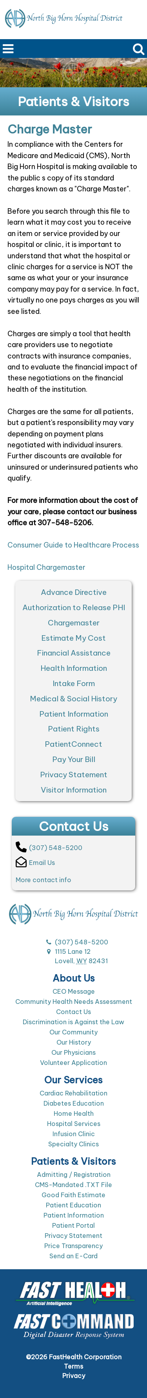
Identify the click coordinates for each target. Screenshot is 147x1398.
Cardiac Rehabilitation (73, 1093)
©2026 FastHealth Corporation (74, 1357)
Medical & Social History (73, 698)
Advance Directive (74, 592)
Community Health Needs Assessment (73, 1001)
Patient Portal (73, 1225)
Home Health (74, 1113)
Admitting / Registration (74, 1174)
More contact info (43, 880)
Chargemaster (74, 622)
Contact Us (73, 1012)
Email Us (35, 861)
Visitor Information (74, 789)
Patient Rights (74, 728)
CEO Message (74, 991)
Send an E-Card (73, 1256)
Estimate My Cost (73, 638)
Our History (73, 1042)
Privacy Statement (73, 774)
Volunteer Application (73, 1063)
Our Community (73, 1032)
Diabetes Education (74, 1103)
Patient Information (73, 714)
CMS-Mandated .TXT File (73, 1185)
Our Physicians (73, 1052)
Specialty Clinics (73, 1144)
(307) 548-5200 (49, 846)
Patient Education (73, 1205)
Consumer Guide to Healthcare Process (73, 544)
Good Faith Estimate (73, 1195)
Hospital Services (73, 1124)
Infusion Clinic (74, 1134)
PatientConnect (73, 744)
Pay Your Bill (73, 759)
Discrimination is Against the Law (73, 1022)
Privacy (73, 1376)
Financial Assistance (74, 653)
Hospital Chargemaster (46, 567)
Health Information (73, 668)
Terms (73, 1366)
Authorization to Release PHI (73, 607)
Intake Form (74, 683)
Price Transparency (73, 1246)
